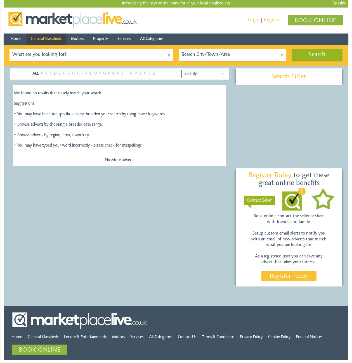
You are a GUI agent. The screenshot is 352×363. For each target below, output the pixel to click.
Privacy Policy (251, 337)
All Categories (151, 39)
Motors (77, 39)
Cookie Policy (279, 337)
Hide (339, 3)
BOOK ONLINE (315, 21)
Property (100, 39)
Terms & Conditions (218, 337)
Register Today (289, 276)
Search (317, 55)
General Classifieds (46, 39)
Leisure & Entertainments (85, 337)
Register (272, 20)
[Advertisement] (289, 127)
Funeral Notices (309, 337)
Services (124, 39)
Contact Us (187, 337)
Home (16, 39)
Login (254, 20)
